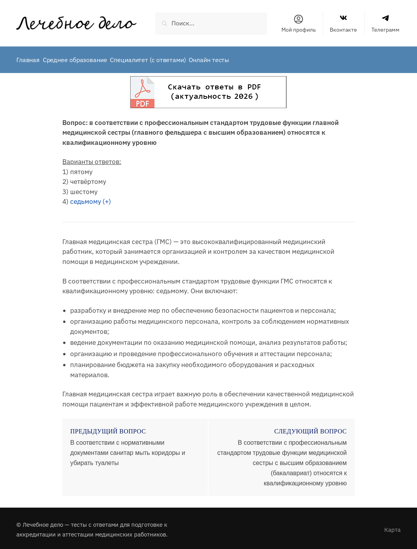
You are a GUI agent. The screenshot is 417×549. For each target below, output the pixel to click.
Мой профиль (298, 23)
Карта (392, 527)
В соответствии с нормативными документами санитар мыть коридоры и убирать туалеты (127, 450)
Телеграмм (385, 23)
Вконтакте (343, 23)
